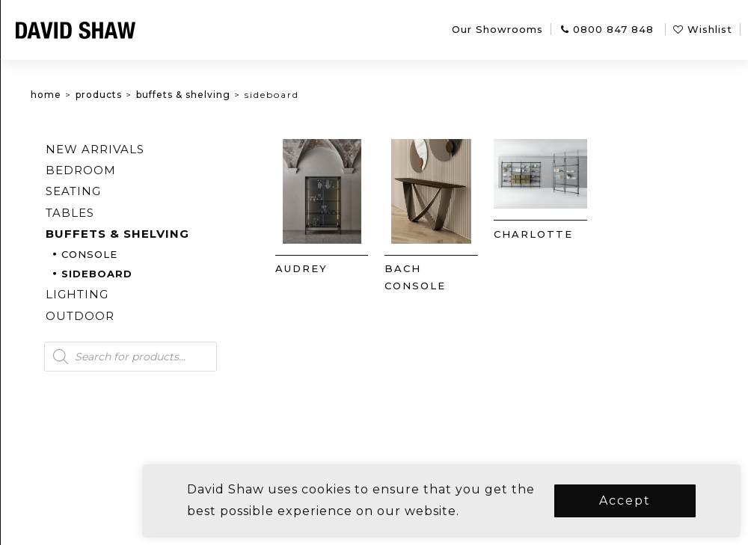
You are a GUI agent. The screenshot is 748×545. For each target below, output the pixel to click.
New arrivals (169, 149)
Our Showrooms (497, 29)
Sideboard (170, 274)
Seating (147, 191)
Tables (144, 213)
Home (120, 94)
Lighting (151, 294)
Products (173, 94)
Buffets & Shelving (257, 94)
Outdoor (154, 316)
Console (163, 254)
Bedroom (155, 170)
